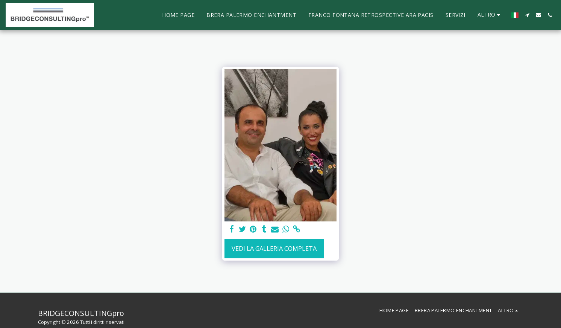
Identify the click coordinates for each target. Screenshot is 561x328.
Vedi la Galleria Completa (274, 248)
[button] (527, 15)
